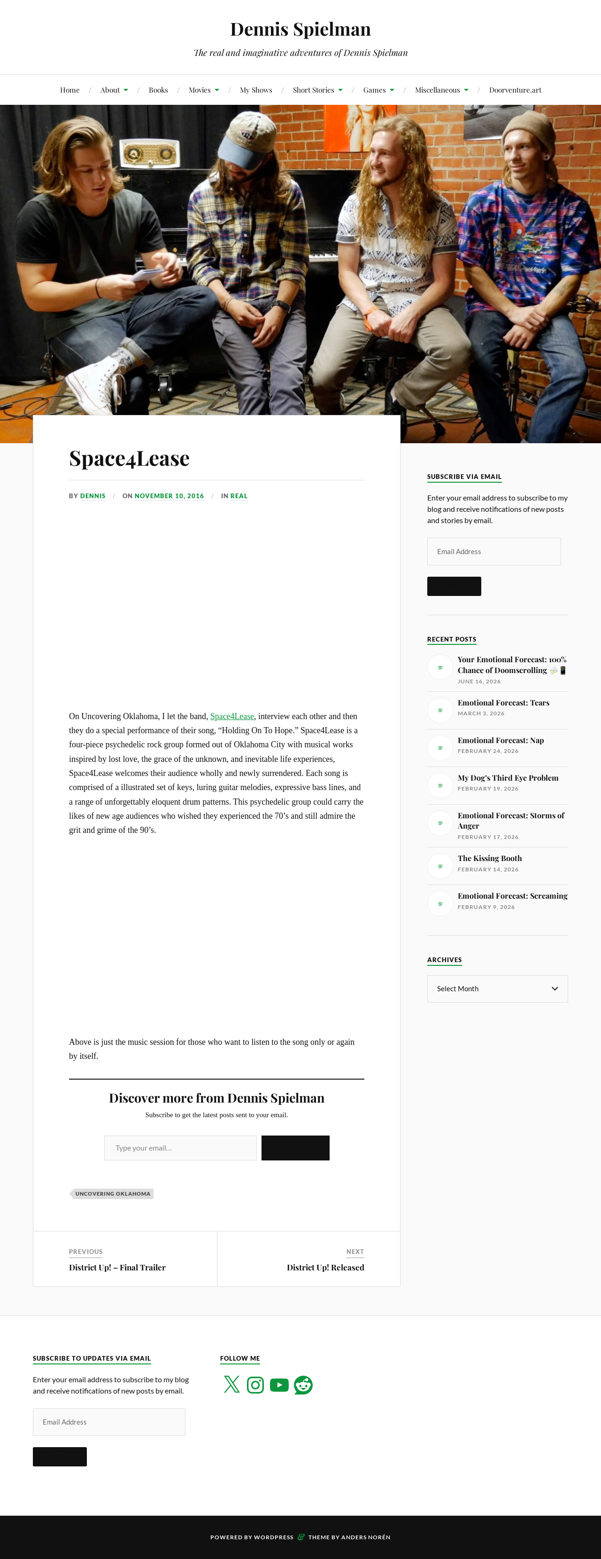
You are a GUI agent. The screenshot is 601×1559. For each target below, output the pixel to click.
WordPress (273, 1537)
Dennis (93, 496)
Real (239, 496)
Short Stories (313, 89)
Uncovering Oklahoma (113, 1194)
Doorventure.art (515, 89)
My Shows (256, 89)
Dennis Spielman (300, 28)
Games (374, 89)
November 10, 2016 (169, 496)
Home (70, 89)
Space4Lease (129, 457)
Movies (200, 89)
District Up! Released (325, 1267)
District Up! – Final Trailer (117, 1267)
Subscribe (295, 1147)
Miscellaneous (437, 89)
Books (158, 89)
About (110, 89)
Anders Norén (366, 1537)
